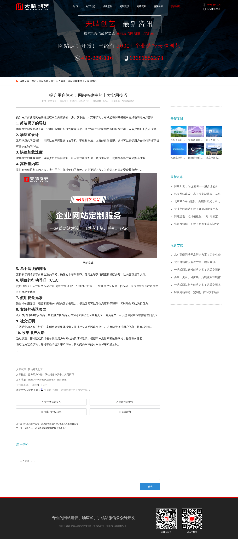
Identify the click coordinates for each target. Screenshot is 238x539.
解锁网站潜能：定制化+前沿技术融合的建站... (196, 292)
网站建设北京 (128, 101)
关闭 (45, 385)
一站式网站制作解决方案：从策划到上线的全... (197, 285)
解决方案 (158, 6)
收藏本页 (23, 385)
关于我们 (90, 6)
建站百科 (43, 81)
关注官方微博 (125, 402)
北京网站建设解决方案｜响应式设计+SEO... (196, 262)
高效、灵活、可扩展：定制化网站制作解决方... (197, 277)
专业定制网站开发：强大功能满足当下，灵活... (196, 209)
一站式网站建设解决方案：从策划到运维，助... (197, 269)
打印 (35, 385)
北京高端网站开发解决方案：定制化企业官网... (197, 254)
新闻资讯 (176, 6)
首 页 (75, 6)
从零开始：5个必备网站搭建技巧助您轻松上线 (45, 428)
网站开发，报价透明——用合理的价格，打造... (196, 186)
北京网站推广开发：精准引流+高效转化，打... (196, 224)
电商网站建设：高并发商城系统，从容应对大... (197, 194)
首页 (34, 81)
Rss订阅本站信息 (51, 411)
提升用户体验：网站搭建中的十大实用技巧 (74, 81)
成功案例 (107, 6)
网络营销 (141, 6)
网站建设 (124, 6)
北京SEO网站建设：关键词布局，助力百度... (197, 201)
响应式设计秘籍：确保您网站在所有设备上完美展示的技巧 (51, 424)
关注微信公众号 (51, 403)
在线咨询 (125, 411)
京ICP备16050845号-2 (116, 526)
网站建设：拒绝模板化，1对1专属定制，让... (196, 216)
